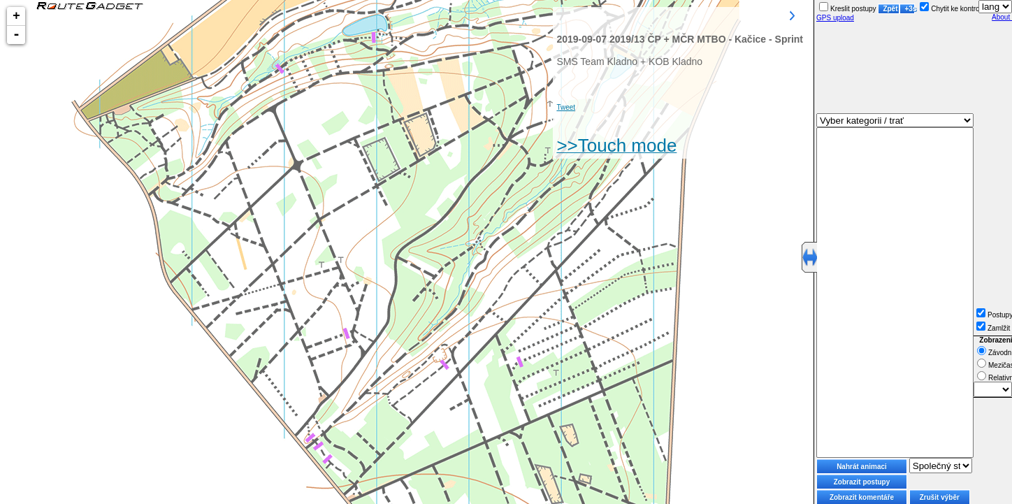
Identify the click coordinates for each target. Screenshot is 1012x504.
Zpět (890, 9)
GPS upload (835, 18)
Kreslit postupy (847, 9)
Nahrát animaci (862, 466)
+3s (909, 9)
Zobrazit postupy (862, 482)
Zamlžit (993, 328)
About (1002, 17)
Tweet (565, 107)
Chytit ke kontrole (952, 9)
